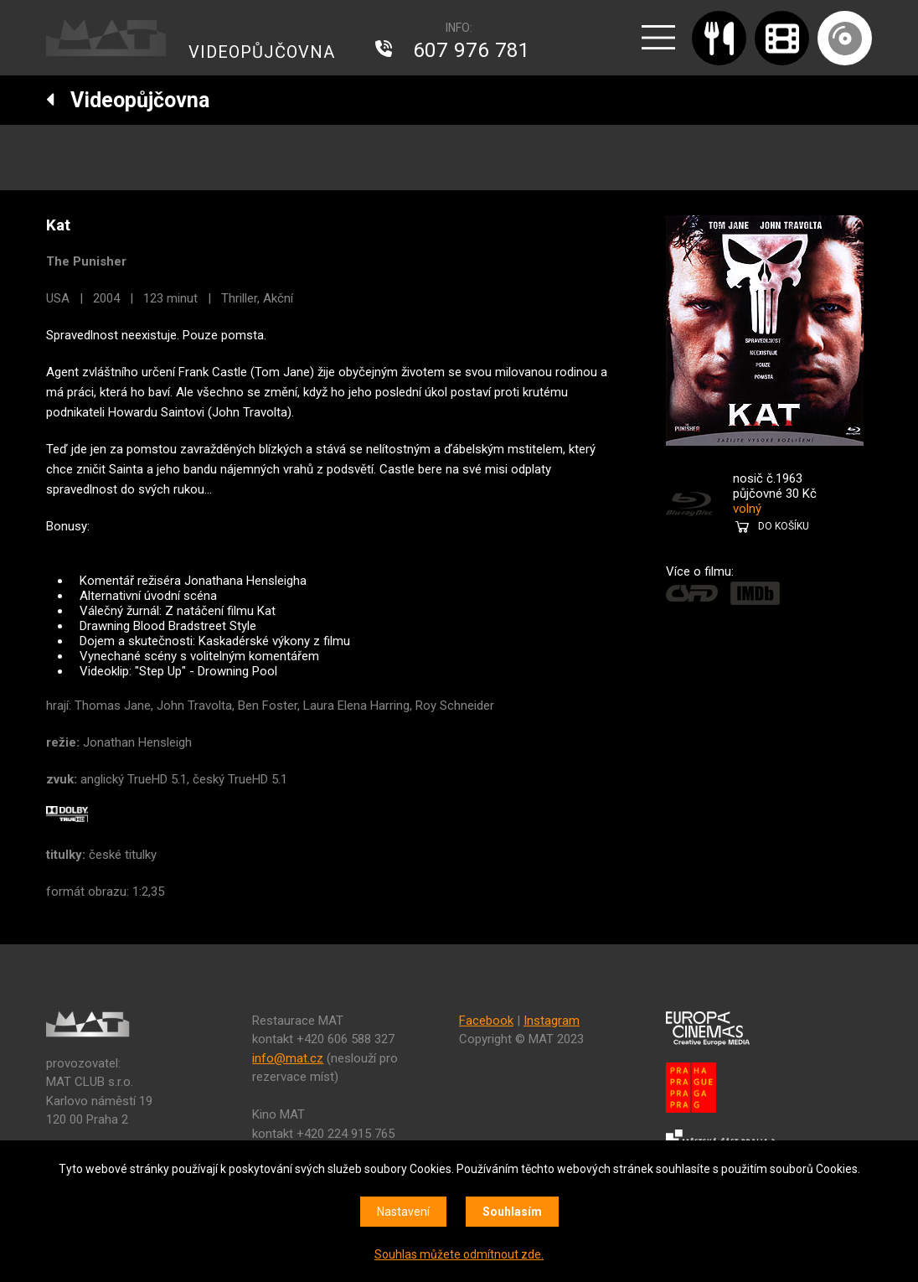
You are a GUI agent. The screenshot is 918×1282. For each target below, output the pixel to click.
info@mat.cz (287, 1058)
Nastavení (403, 1211)
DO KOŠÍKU (783, 526)
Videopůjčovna (127, 100)
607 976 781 (471, 50)
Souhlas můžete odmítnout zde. (459, 1254)
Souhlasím (512, 1211)
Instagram (551, 1020)
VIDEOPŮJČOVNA (261, 52)
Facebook (486, 1020)
